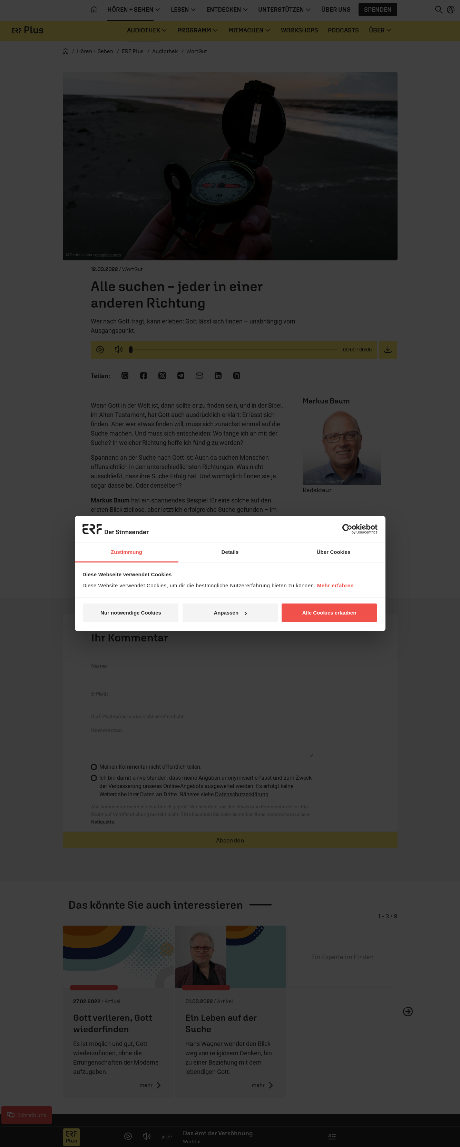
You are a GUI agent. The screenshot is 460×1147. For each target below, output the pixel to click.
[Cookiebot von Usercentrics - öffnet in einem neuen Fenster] (347, 529)
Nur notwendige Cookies (130, 613)
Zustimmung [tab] (126, 552)
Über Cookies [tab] (334, 552)
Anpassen (230, 613)
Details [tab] (230, 552)
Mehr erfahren (335, 585)
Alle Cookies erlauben (329, 613)
